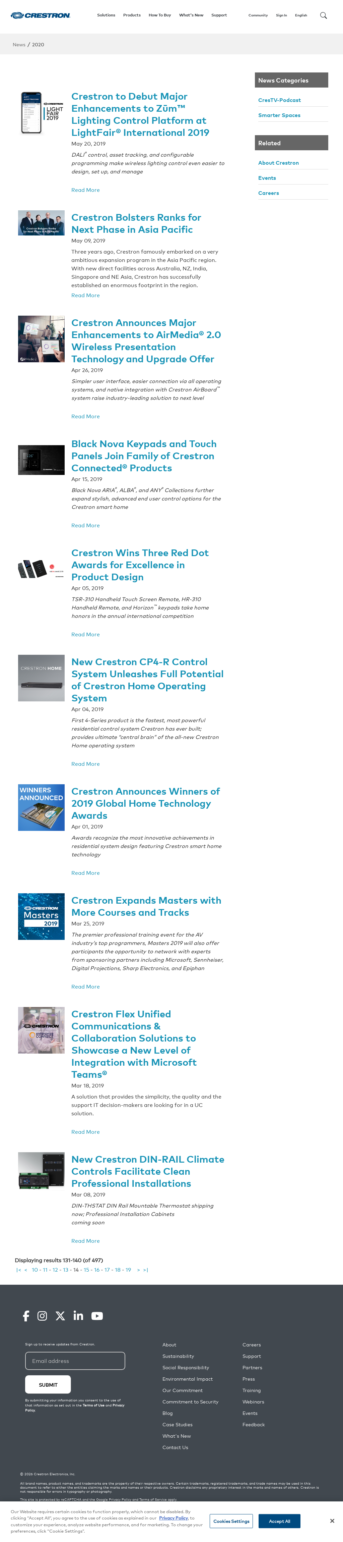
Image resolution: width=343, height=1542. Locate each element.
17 (107, 1269)
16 (96, 1269)
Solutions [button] (106, 14)
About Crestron (278, 162)
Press (249, 1379)
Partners (252, 1368)
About (169, 1345)
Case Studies (177, 1425)
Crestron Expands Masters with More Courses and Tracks (144, 897)
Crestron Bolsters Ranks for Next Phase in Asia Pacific (138, 220)
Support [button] (219, 14)
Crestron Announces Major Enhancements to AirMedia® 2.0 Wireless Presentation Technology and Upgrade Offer (145, 337)
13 (65, 1269)
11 (45, 1269)
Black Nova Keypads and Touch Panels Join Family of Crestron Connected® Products (145, 451)
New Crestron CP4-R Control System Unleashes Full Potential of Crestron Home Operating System (142, 672)
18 (118, 1269)
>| (145, 1269)
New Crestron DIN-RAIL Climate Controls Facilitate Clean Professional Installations (137, 1165)
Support (252, 1356)
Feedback (254, 1425)
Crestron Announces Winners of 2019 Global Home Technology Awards (142, 795)
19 (128, 1269)
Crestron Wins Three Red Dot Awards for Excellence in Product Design (142, 559)
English (301, 15)
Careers (268, 192)
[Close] (332, 1521)
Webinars (253, 1402)
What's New (191, 14)
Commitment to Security (190, 1402)
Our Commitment (182, 1390)
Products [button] (132, 14)
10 (35, 1269)
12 (55, 1269)
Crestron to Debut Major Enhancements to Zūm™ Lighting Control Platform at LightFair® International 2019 (142, 112)
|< (18, 1269)
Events (267, 177)
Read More (85, 188)
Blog (167, 1413)
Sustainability (178, 1356)
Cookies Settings (231, 1521)
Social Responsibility (185, 1368)
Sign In (281, 15)
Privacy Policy (120, 1500)
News (19, 44)
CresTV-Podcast (279, 99)
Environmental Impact (187, 1379)
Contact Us (175, 1447)
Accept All (279, 1521)
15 (86, 1269)
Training (252, 1390)
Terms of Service (153, 1500)
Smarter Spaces (279, 114)
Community (258, 15)
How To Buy (160, 14)
